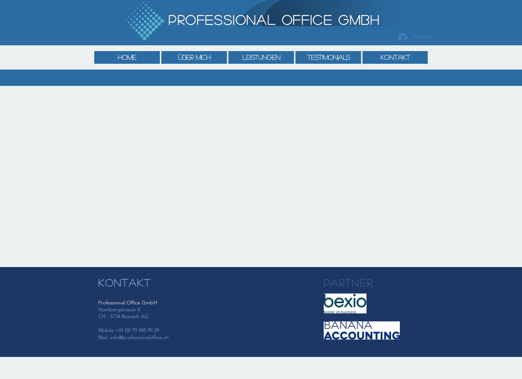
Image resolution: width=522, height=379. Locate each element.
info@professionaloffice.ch (139, 337)
